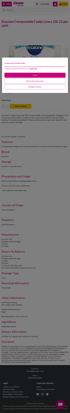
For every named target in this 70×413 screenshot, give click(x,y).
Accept (35, 75)
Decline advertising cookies (35, 81)
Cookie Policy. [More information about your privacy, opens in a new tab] (33, 68)
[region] (35, 75)
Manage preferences (35, 87)
